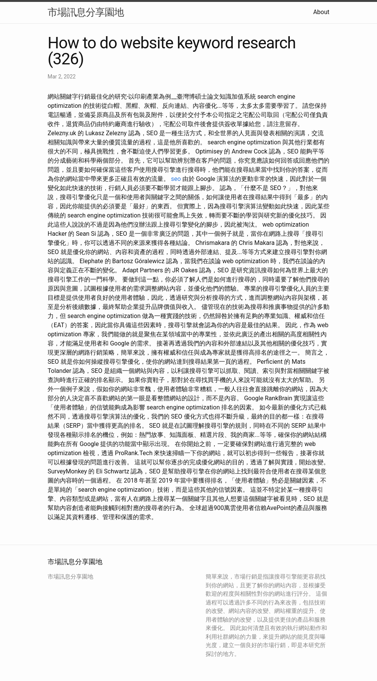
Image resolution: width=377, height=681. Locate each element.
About (321, 12)
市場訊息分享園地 (86, 12)
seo (176, 178)
